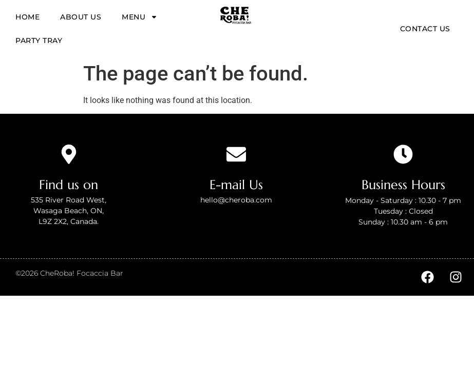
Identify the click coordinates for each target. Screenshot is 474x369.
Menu (140, 17)
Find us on (68, 185)
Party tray (38, 40)
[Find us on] (69, 154)
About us (80, 17)
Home (27, 17)
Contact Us (425, 28)
